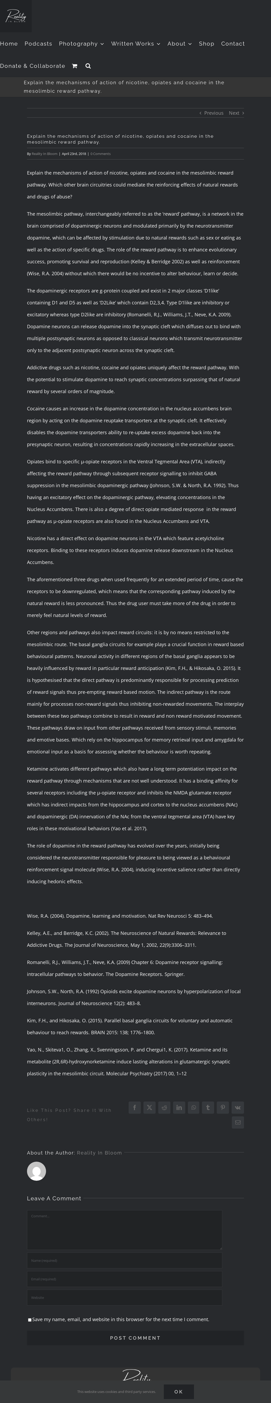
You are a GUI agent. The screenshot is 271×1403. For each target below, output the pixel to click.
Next (234, 113)
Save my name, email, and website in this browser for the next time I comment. (120, 1319)
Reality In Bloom (44, 153)
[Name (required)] (124, 1260)
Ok (178, 1392)
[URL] (124, 1298)
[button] (88, 66)
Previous (214, 113)
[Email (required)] (124, 1279)
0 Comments (101, 153)
